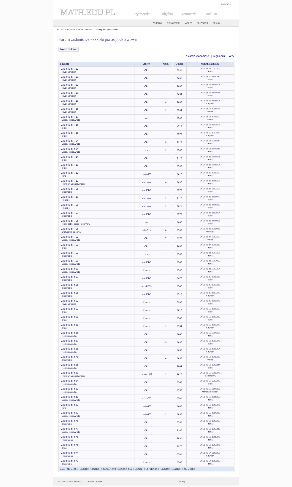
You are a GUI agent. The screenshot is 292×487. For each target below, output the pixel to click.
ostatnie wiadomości (197, 56)
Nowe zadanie (68, 49)
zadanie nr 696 (70, 292)
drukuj (182, 481)
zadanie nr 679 (70, 356)
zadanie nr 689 (70, 324)
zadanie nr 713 (70, 164)
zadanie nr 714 (70, 156)
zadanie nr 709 (70, 204)
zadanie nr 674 (70, 452)
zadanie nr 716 (70, 124)
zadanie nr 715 (70, 132)
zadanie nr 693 (70, 268)
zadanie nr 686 (70, 348)
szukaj (216, 22)
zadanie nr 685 (70, 364)
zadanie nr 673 (70, 460)
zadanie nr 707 (70, 212)
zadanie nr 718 (70, 108)
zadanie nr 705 (70, 220)
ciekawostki (173, 22)
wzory (188, 22)
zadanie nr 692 (70, 300)
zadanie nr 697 (70, 276)
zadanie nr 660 (70, 396)
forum (72, 29)
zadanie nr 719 (70, 100)
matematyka (62, 29)
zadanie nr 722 (70, 84)
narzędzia (202, 22)
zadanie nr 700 (70, 260)
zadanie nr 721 (70, 68)
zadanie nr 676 (70, 436)
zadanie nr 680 (70, 372)
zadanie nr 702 (70, 236)
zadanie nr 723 (70, 76)
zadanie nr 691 (70, 308)
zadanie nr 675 (70, 444)
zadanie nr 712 (70, 172)
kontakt (99, 481)
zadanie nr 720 (70, 92)
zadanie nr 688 (70, 332)
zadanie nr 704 (70, 140)
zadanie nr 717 (70, 116)
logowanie (226, 4)
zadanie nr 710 (70, 196)
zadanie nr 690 (70, 316)
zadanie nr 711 (70, 180)
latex (231, 56)
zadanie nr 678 (70, 420)
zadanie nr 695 (70, 284)
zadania (157, 22)
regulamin (219, 56)
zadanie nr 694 (70, 148)
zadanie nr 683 (70, 388)
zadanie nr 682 (70, 404)
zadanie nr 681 (70, 412)
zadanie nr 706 (70, 228)
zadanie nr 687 (70, 340)
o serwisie (89, 481)
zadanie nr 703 (70, 244)
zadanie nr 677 (70, 428)
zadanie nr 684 (70, 380)
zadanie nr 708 (70, 188)
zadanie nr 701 (70, 252)
